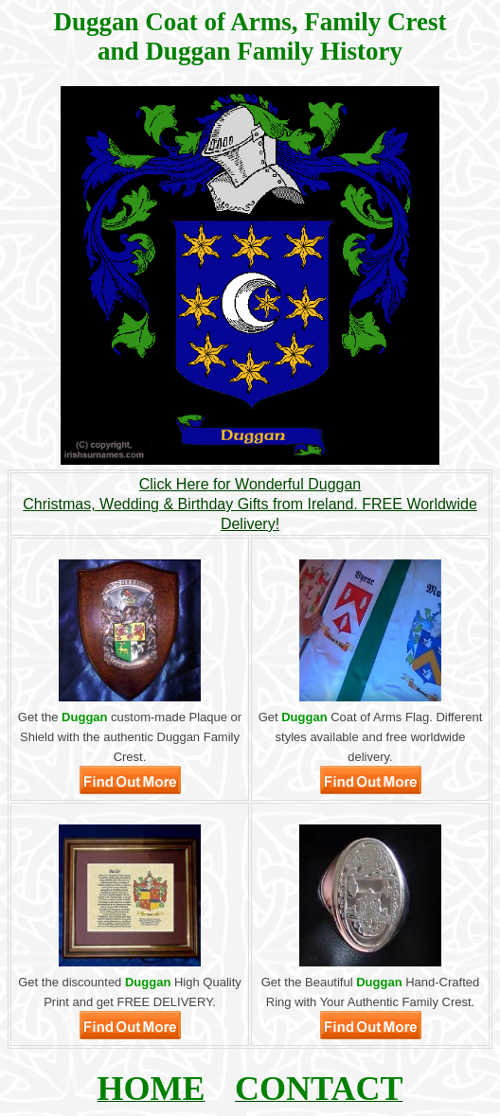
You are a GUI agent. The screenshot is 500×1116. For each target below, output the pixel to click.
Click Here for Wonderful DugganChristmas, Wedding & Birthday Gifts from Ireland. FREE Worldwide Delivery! (250, 504)
